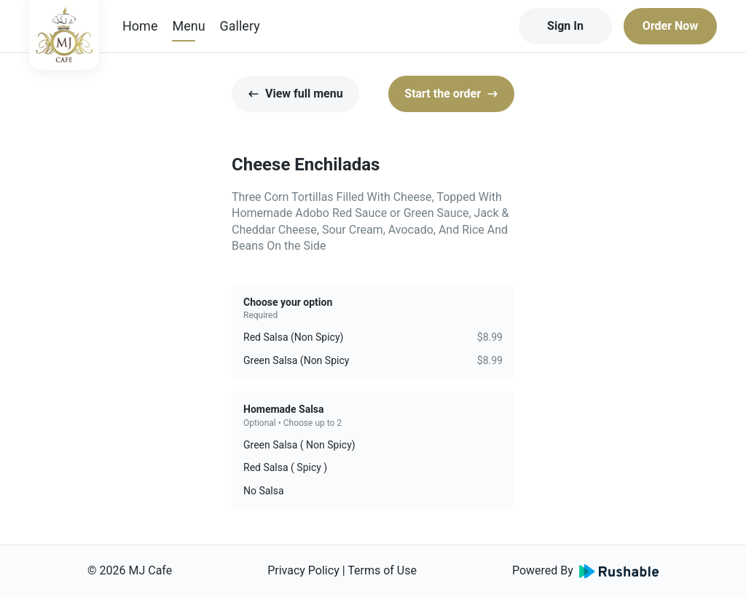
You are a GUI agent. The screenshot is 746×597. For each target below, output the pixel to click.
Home (139, 25)
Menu (188, 25)
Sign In (565, 26)
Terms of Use (382, 570)
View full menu (295, 93)
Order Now (670, 26)
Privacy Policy (303, 570)
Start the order (451, 93)
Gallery (240, 25)
